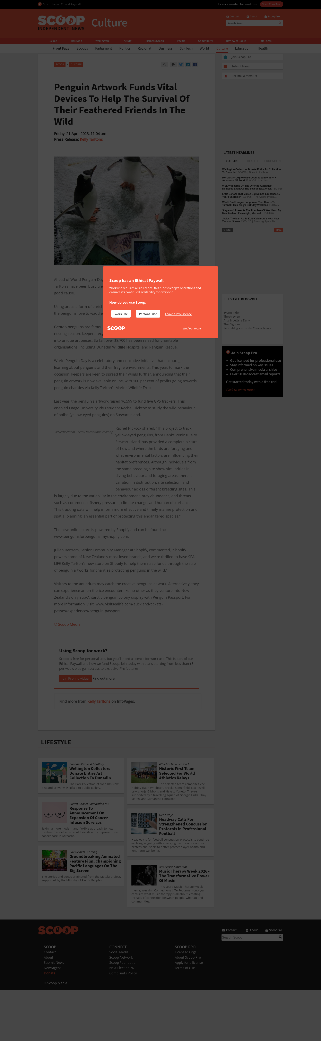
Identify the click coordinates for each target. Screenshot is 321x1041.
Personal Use (148, 314)
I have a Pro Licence (178, 314)
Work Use (121, 314)
